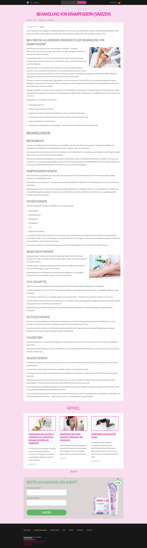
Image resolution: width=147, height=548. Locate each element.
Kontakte (89, 530)
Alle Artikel (73, 471)
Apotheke (80, 530)
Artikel (71, 530)
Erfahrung (27, 530)
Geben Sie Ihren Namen (34, 488)
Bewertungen (54, 530)
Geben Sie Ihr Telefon (33, 498)
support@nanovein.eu (30, 539)
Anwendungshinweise (40, 530)
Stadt (64, 530)
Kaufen (46, 512)
